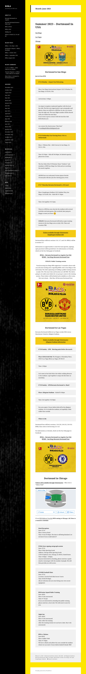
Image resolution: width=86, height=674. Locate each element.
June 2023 (7, 95)
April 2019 (7, 113)
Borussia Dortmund (40, 657)
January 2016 (8, 129)
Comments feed (9, 191)
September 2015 (9, 139)
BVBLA (8, 6)
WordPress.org (9, 193)
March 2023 (8, 100)
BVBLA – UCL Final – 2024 (11, 46)
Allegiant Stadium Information (56, 342)
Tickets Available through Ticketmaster (55, 340)
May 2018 (7, 119)
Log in (6, 185)
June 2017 (7, 124)
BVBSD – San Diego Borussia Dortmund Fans (55, 257)
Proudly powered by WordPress (43, 670)
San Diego (38, 33)
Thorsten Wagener (10, 72)
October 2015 (8, 137)
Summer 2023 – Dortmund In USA (54, 25)
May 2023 (7, 98)
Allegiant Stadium (70, 656)
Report (6, 168)
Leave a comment (52, 659)
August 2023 (8, 92)
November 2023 (9, 87)
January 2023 (8, 103)
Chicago (37, 41)
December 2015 (9, 132)
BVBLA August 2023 (10, 58)
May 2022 (7, 108)
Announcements (9, 155)
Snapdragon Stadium (40, 659)
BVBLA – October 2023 (10, 52)
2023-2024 (7, 152)
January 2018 (8, 121)
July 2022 (7, 105)
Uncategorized (8, 173)
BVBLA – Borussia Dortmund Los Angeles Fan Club (55, 255)
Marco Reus (8, 76)
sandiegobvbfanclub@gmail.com (49, 128)
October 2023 (8, 90)
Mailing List (8, 32)
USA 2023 (7, 175)
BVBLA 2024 (8, 29)
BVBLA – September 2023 (11, 55)
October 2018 (8, 116)
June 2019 (7, 111)
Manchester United (58, 657)
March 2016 (8, 126)
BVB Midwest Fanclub (45, 518)
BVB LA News (8, 26)
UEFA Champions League (11, 170)
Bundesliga (8, 157)
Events (6, 160)
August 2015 (8, 142)
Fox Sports (7, 162)
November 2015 (9, 134)
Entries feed (8, 188)
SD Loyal (72, 657)
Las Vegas (38, 37)
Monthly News (8, 165)
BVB (47, 657)
